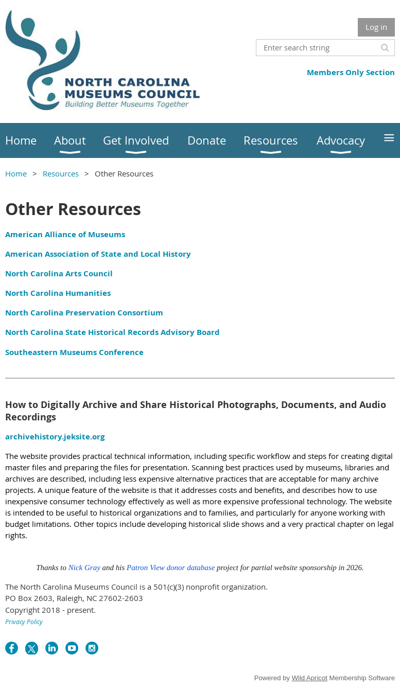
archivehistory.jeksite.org (55, 436)
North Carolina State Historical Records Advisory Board (112, 332)
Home (16, 173)
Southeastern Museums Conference (74, 352)
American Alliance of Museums (65, 234)
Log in (376, 27)
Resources (61, 173)
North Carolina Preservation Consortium (84, 312)
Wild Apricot (309, 678)
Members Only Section (351, 72)
